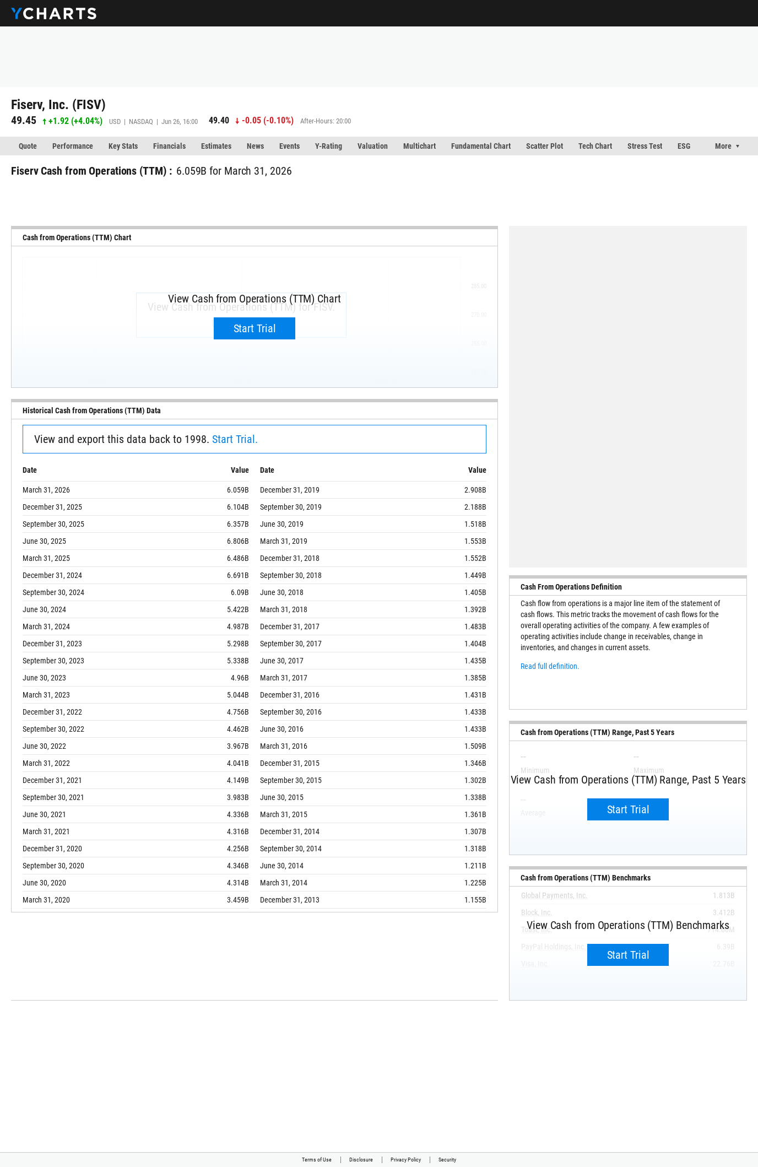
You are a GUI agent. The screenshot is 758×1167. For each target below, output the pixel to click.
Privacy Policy (406, 1160)
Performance (72, 146)
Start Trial (255, 328)
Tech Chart (595, 146)
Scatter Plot (544, 146)
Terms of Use (317, 1160)
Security (447, 1160)
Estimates (216, 146)
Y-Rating (328, 146)
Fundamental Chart (481, 146)
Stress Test (644, 146)
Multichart (419, 146)
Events (289, 146)
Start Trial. (235, 439)
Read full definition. (550, 666)
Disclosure (361, 1160)
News (255, 146)
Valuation (373, 146)
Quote (28, 146)
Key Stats (123, 146)
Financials (169, 146)
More (723, 146)
